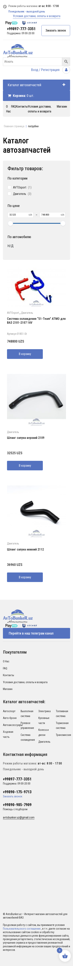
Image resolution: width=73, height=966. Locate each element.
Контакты (22, 106)
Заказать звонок (56, 30)
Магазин (62, 106)
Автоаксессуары (13, 725)
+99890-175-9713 (17, 792)
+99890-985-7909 (17, 804)
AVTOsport (13, 312)
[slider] (10, 223)
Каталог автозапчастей (36, 85)
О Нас (6, 661)
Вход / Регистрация (50, 70)
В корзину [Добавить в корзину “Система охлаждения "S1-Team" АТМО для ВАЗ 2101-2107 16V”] (25, 354)
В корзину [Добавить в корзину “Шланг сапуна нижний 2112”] (25, 577)
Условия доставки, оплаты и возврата (36, 16)
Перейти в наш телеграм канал (31, 633)
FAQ (13, 106)
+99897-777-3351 (21, 28)
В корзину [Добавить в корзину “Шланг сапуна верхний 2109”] (25, 465)
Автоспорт (9, 711)
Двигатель (27, 312)
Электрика (44, 711)
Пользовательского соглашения (22, 928)
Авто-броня (10, 718)
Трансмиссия (63, 734)
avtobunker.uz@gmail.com (18, 817)
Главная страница (14, 126)
